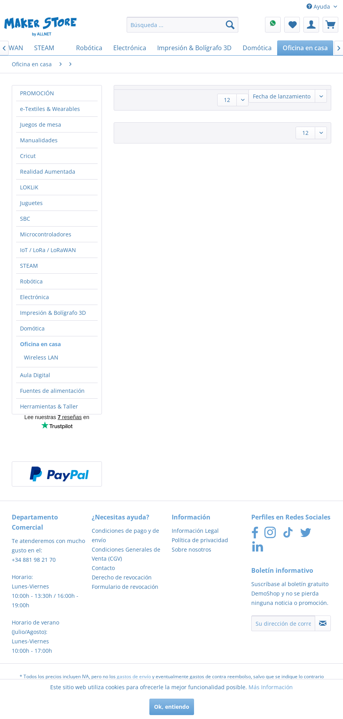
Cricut (28, 156)
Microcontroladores (45, 234)
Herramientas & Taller (49, 406)
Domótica (32, 328)
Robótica (31, 281)
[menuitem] (182, 25)
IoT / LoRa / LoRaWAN (48, 250)
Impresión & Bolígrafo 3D (53, 312)
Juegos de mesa (40, 124)
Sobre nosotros (191, 549)
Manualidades (39, 140)
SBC (25, 218)
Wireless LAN (41, 357)
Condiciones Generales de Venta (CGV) (126, 554)
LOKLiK (29, 187)
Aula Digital (35, 375)
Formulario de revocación (125, 586)
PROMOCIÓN (37, 93)
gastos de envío (134, 676)
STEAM (29, 265)
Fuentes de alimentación (52, 390)
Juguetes (31, 203)
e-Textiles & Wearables (50, 109)
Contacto (103, 568)
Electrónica (34, 297)
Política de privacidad (200, 540)
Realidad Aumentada (47, 171)
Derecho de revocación (122, 577)
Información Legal (195, 530)
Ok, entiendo (171, 706)
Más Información (271, 687)
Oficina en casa (40, 344)
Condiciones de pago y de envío (125, 535)
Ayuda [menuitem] (319, 6)
